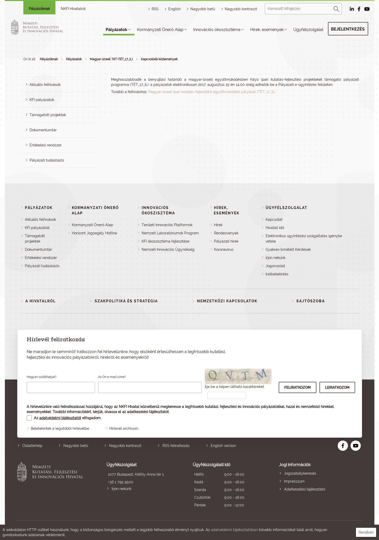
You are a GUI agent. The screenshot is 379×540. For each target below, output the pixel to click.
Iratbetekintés (277, 274)
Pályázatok (116, 29)
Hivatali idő (275, 228)
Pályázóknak (39, 9)
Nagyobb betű (75, 446)
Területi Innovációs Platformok (167, 225)
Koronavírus (224, 249)
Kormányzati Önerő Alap (160, 29)
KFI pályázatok (42, 100)
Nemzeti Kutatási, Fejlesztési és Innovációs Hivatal (51, 485)
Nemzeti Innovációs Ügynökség (168, 249)
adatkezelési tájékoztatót (148, 412)
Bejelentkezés (348, 29)
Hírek (218, 225)
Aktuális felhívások (45, 85)
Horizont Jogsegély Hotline (94, 233)
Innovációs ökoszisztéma (216, 29)
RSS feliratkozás (176, 446)
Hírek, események (267, 29)
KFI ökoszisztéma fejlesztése (165, 241)
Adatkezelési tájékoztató (304, 489)
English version (223, 446)
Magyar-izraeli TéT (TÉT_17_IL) (111, 59)
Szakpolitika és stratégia (126, 301)
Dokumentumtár (43, 130)
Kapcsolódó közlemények (159, 59)
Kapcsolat (274, 219)
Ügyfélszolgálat (308, 29)
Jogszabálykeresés (300, 473)
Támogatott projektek (48, 115)
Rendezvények (226, 233)
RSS (155, 9)
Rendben (366, 532)
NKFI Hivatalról (73, 9)
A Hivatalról (40, 301)
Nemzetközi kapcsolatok (227, 301)
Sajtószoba (310, 301)
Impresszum (294, 481)
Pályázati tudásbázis (47, 160)
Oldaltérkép (32, 446)
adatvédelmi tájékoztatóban (234, 530)
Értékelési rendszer (46, 145)
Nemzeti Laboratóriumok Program (170, 233)
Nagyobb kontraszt (241, 9)
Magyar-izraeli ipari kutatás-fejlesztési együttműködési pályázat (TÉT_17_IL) (211, 92)
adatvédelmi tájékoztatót (60, 418)
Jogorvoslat (275, 266)
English (174, 9)
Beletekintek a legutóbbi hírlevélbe (60, 428)
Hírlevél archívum (123, 428)
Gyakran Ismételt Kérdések (288, 249)
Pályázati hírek (226, 241)
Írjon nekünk (275, 258)
